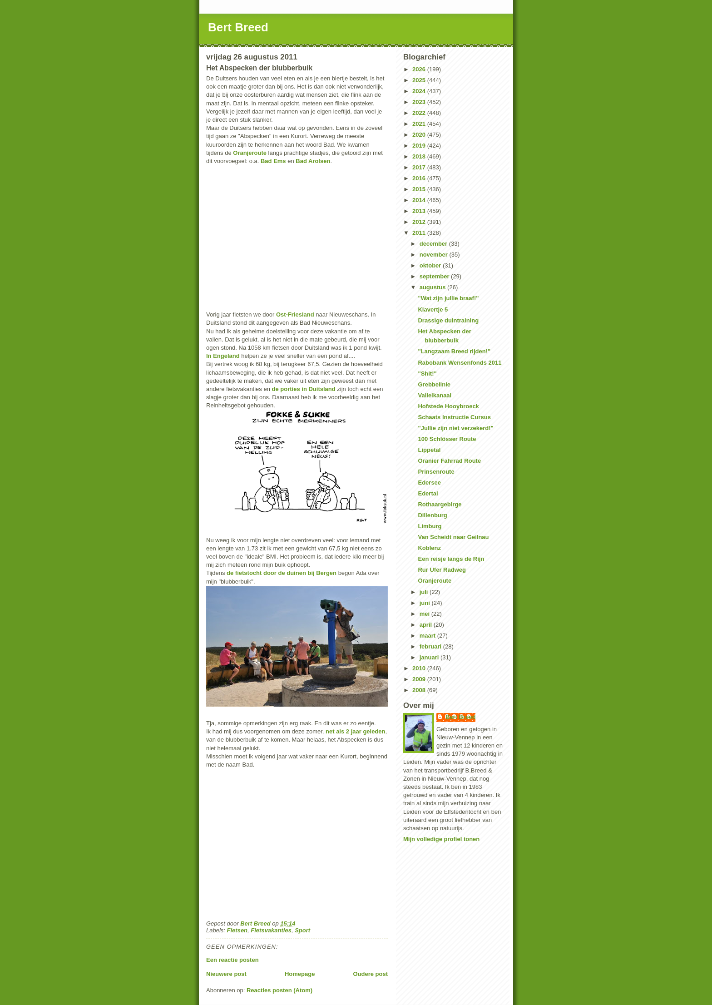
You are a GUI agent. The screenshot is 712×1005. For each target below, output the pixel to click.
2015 (419, 189)
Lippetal (429, 449)
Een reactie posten (232, 959)
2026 (419, 69)
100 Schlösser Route (447, 439)
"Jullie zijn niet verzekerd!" (455, 428)
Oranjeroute (250, 152)
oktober (431, 265)
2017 (419, 167)
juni (426, 602)
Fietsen (237, 930)
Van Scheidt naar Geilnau (453, 537)
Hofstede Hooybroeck (448, 406)
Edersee (429, 482)
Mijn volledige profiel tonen (441, 839)
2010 (419, 668)
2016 (419, 178)
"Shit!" (427, 373)
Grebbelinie (434, 384)
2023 (419, 102)
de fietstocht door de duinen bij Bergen (282, 572)
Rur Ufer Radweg (441, 569)
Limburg (429, 526)
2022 (419, 112)
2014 (419, 200)
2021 (419, 123)
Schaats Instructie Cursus (454, 417)
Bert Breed (238, 27)
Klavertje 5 (433, 309)
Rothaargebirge (439, 504)
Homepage (300, 973)
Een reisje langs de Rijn (451, 558)
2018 (419, 156)
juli (425, 592)
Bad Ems (273, 161)
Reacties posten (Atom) (279, 990)
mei (425, 613)
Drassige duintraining (448, 320)
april (427, 624)
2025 (419, 80)
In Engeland (223, 355)
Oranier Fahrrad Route (449, 460)
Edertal (428, 493)
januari (430, 657)
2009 (419, 679)
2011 (419, 232)
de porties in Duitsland (304, 389)
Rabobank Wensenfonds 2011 (459, 362)
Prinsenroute (436, 471)
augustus (433, 287)
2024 (419, 91)
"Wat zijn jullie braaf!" (448, 298)
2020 (419, 134)
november (435, 254)
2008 (419, 690)
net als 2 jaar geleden (356, 731)
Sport (302, 930)
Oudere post (370, 973)
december (434, 243)
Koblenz (429, 548)
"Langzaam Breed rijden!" (454, 351)
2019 (419, 145)
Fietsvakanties (271, 930)
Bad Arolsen (313, 161)
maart (428, 635)
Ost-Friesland (295, 314)
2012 (419, 221)
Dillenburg (432, 515)
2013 (419, 211)
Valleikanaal (434, 395)
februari (431, 646)
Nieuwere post (226, 973)
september (435, 276)
